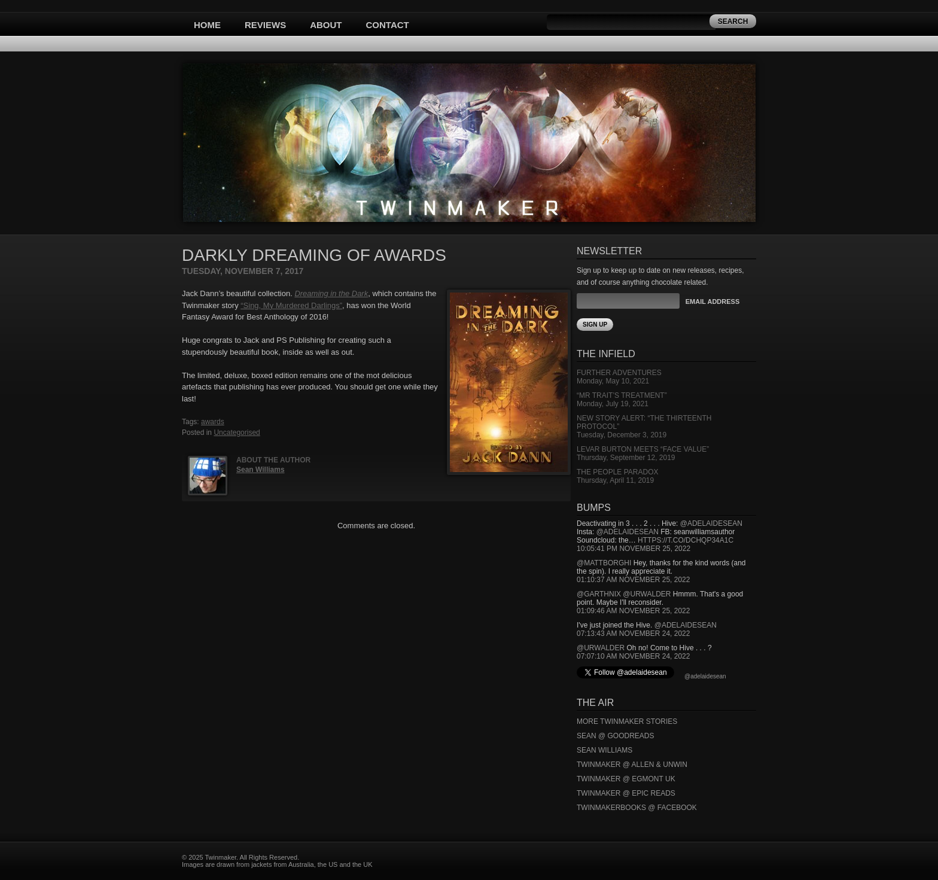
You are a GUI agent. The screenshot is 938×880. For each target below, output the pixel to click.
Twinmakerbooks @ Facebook (637, 807)
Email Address (712, 301)
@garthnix (599, 594)
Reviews (265, 25)
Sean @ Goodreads (615, 736)
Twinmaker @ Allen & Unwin (632, 764)
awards (212, 422)
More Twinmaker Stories (627, 721)
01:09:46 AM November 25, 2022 (633, 611)
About (326, 25)
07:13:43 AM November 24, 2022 (633, 633)
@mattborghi (604, 563)
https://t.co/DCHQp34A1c (685, 540)
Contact (387, 25)
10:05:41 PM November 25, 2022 (633, 548)
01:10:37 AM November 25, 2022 (633, 579)
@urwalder (647, 594)
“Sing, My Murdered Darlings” (291, 305)
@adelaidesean (711, 523)
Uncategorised (237, 432)
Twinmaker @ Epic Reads (626, 793)
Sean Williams (260, 469)
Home (207, 25)
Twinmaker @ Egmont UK (626, 779)
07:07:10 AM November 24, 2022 (633, 656)
